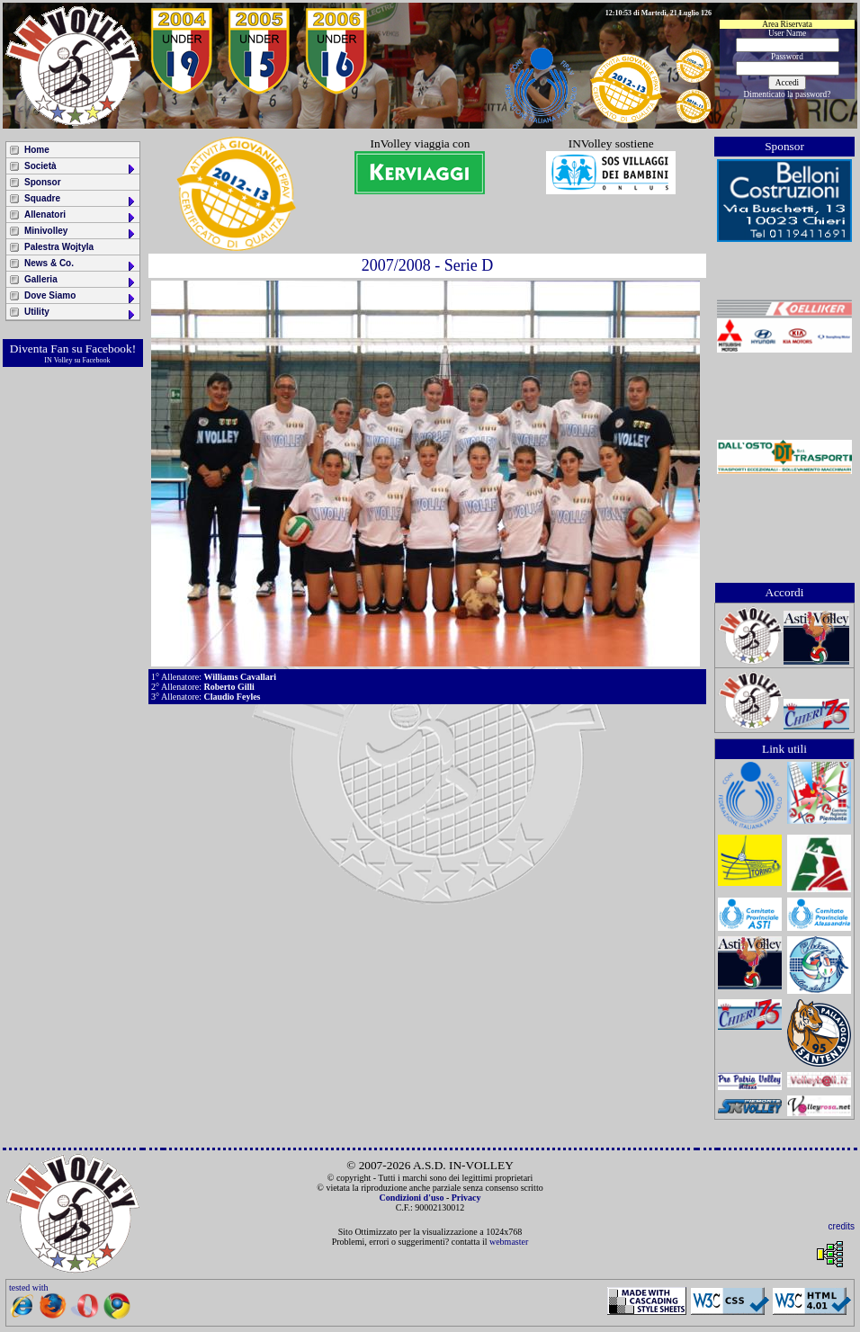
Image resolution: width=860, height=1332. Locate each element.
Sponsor (42, 182)
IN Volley (58, 360)
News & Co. (80, 265)
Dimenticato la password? (787, 94)
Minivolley (80, 232)
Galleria (80, 281)
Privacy (466, 1197)
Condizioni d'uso (411, 1197)
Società (80, 167)
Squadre (80, 200)
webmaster (508, 1242)
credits (842, 1226)
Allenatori (80, 216)
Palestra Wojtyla (59, 247)
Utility (80, 313)
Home (36, 150)
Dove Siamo (80, 297)
